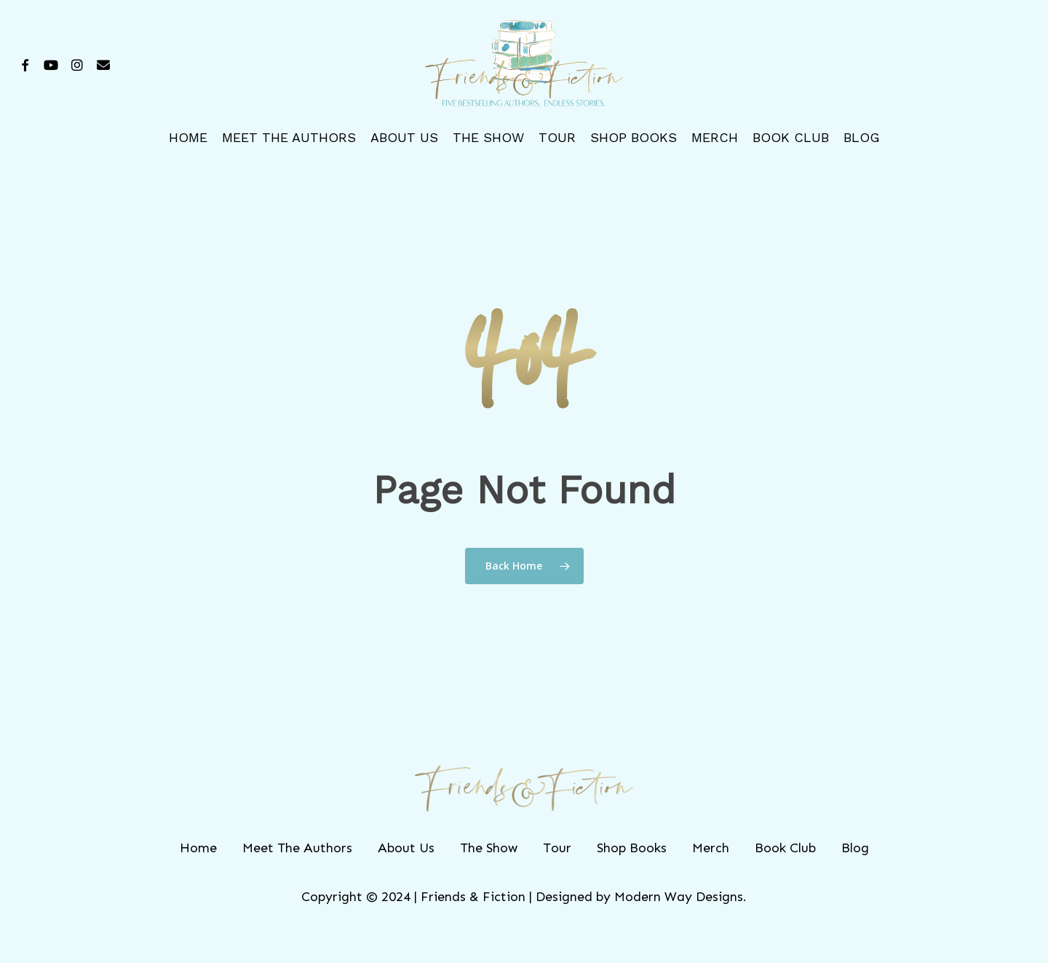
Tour (557, 848)
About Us (406, 848)
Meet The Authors (297, 848)
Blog (855, 848)
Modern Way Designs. (680, 897)
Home (198, 848)
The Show (488, 848)
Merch (710, 848)
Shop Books (632, 848)
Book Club (785, 848)
